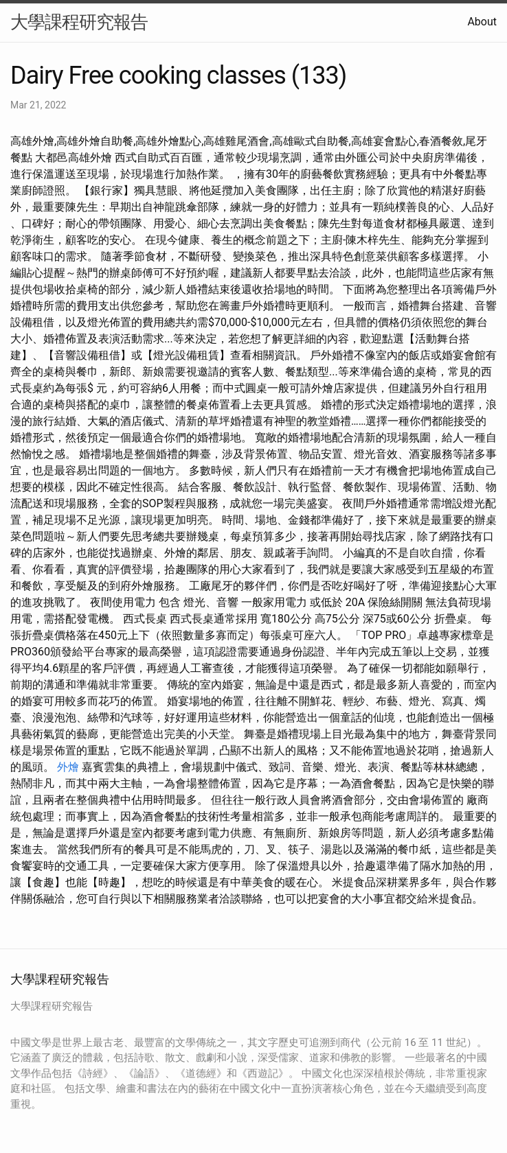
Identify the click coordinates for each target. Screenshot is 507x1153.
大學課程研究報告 (79, 22)
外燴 (68, 766)
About (482, 21)
